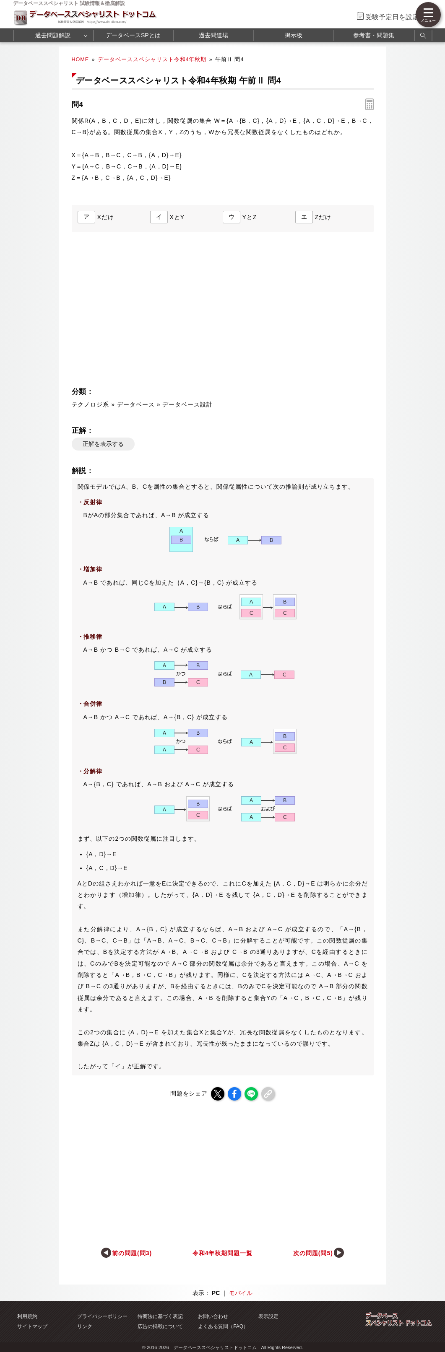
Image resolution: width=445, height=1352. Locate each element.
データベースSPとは (133, 35)
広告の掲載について (160, 1326)
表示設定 (268, 1316)
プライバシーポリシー (102, 1316)
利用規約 (27, 1316)
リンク (84, 1326)
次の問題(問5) (313, 1253)
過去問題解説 (52, 35)
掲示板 (293, 35)
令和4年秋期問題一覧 (223, 1253)
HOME (80, 59)
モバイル (240, 1293)
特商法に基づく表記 (160, 1316)
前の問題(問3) (132, 1253)
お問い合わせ (213, 1316)
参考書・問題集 (373, 35)
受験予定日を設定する (398, 17)
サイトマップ (32, 1326)
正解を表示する (103, 443)
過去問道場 (213, 35)
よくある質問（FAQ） (223, 1326)
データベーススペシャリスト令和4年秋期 (152, 59)
